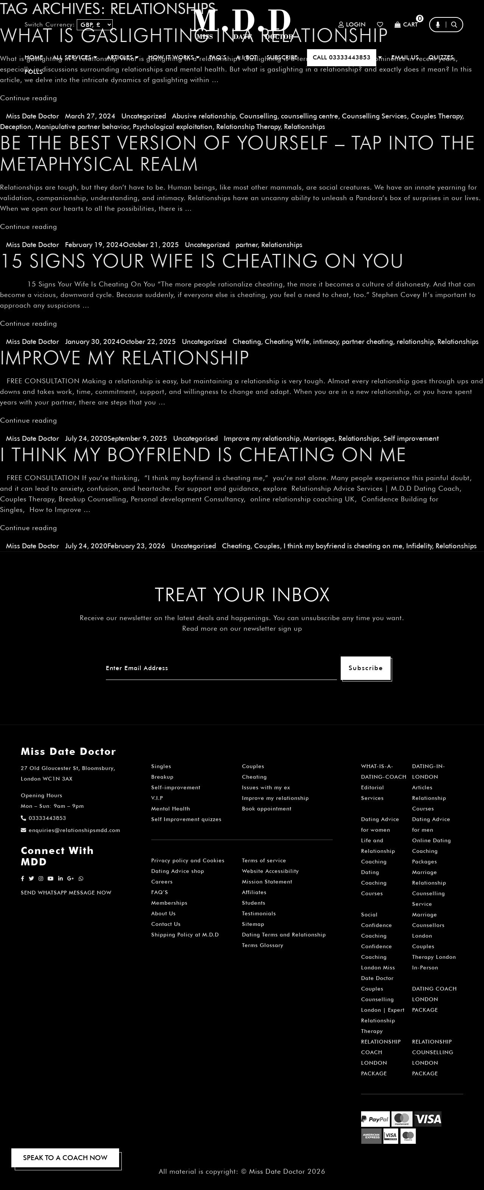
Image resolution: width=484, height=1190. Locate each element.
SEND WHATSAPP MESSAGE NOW (66, 893)
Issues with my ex (266, 787)
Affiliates (254, 892)
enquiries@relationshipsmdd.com (70, 830)
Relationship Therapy (248, 127)
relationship (415, 341)
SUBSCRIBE (282, 57)
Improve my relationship (261, 438)
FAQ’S (217, 57)
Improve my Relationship (125, 357)
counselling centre (309, 116)
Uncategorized (143, 116)
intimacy (325, 341)
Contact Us (166, 924)
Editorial (372, 787)
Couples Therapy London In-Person (434, 957)
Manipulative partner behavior (82, 127)
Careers (162, 882)
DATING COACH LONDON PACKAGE (434, 999)
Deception (15, 127)
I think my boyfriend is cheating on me (203, 454)
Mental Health (170, 809)
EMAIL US (405, 57)
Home (34, 57)
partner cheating (367, 341)
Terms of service (264, 860)
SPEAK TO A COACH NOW (65, 1158)
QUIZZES (441, 57)
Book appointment (267, 809)
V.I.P (157, 798)
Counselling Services (374, 116)
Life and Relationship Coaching (378, 851)
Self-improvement (175, 787)
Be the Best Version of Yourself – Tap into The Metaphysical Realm (238, 153)
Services (372, 798)
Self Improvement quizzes (186, 819)
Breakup (162, 777)
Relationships (304, 127)
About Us (163, 913)
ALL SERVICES (75, 57)
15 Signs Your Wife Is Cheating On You (202, 260)
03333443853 (43, 818)
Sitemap (253, 924)
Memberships (169, 903)
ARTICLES (123, 57)
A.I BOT (246, 57)
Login (352, 25)
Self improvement (411, 438)
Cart (406, 25)
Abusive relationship (204, 116)
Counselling (258, 116)
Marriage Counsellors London (428, 925)
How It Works (174, 57)
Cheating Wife (287, 341)
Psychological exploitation (173, 127)
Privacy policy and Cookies (188, 860)
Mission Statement (267, 882)
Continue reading (28, 98)
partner (247, 245)
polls (34, 71)
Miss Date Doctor (32, 116)
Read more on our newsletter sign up (242, 628)
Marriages (319, 438)
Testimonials (259, 913)
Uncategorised (195, 438)
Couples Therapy (436, 116)
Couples (267, 546)
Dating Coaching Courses (374, 882)
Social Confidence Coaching (376, 925)
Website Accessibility (270, 871)
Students (253, 903)
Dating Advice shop (177, 871)
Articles (422, 787)
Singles (161, 766)
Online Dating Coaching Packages (431, 851)
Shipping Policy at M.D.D (185, 935)
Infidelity (419, 546)
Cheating (247, 341)
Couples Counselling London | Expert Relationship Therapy (383, 1010)
